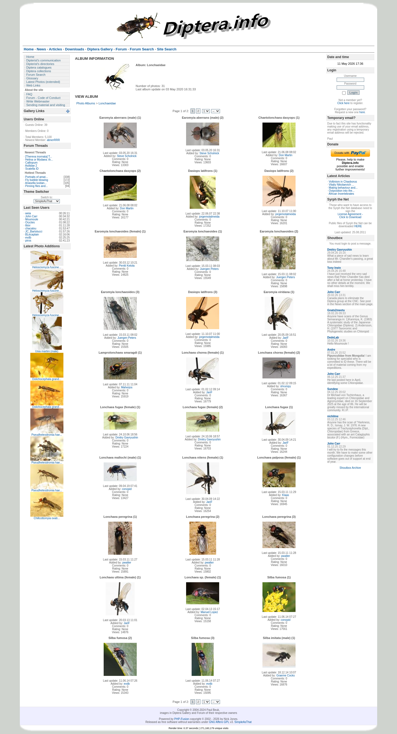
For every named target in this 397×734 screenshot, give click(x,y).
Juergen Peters (209, 268)
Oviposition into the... (342, 190)
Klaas (285, 495)
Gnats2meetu (336, 310)
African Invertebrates (341, 193)
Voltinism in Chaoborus (343, 181)
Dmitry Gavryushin (127, 437)
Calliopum (31, 162)
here (362, 112)
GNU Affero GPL (219, 722)
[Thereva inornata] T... (38, 156)
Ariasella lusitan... (36, 183)
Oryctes (30, 222)
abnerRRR (53, 140)
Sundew (332, 389)
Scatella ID (32, 168)
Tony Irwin (334, 267)
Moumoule (31, 219)
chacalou (30, 228)
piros (28, 240)
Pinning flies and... (36, 186)
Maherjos (126, 387)
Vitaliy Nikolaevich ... (341, 184)
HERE (358, 226)
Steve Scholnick (126, 156)
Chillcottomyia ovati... (47, 518)
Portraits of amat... (36, 176)
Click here (343, 103)
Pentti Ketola (127, 265)
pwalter (126, 562)
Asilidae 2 (31, 165)
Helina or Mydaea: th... (39, 159)
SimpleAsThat (242, 722)
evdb (28, 237)
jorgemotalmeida (209, 216)
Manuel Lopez (209, 612)
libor (28, 225)
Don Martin (285, 155)
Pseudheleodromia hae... (46, 434)
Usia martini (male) (46, 351)
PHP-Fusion (181, 719)
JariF (286, 337)
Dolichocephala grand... (46, 379)
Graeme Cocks (285, 675)
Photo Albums (85, 103)
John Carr (31, 216)
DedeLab (333, 337)
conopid (127, 489)
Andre (331, 349)
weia (28, 213)
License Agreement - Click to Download (350, 216)
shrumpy (285, 386)
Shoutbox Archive (350, 467)
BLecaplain (32, 234)
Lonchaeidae (107, 103)
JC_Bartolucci (33, 231)
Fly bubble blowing (36, 180)
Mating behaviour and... (343, 187)
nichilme (333, 416)
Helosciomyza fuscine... (46, 267)
